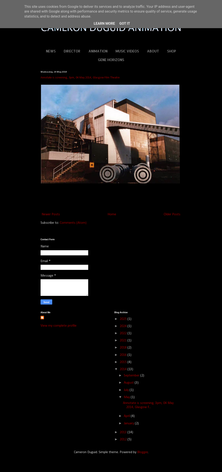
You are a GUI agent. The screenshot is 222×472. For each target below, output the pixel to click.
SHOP (171, 51)
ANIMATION (98, 51)
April (127, 416)
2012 (123, 439)
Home (112, 214)
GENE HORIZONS (111, 59)
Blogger (142, 452)
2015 (123, 362)
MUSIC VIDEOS (127, 51)
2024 (123, 326)
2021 (123, 340)
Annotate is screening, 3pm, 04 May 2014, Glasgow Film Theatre (80, 77)
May (127, 397)
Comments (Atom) (73, 223)
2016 (123, 355)
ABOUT (153, 51)
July (127, 390)
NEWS (51, 51)
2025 (123, 319)
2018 (123, 347)
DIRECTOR (72, 51)
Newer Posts (51, 214)
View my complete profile (59, 326)
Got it (124, 23)
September (132, 375)
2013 (123, 432)
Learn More (104, 23)
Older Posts (172, 214)
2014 (123, 369)
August (129, 382)
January (129, 423)
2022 (123, 333)
